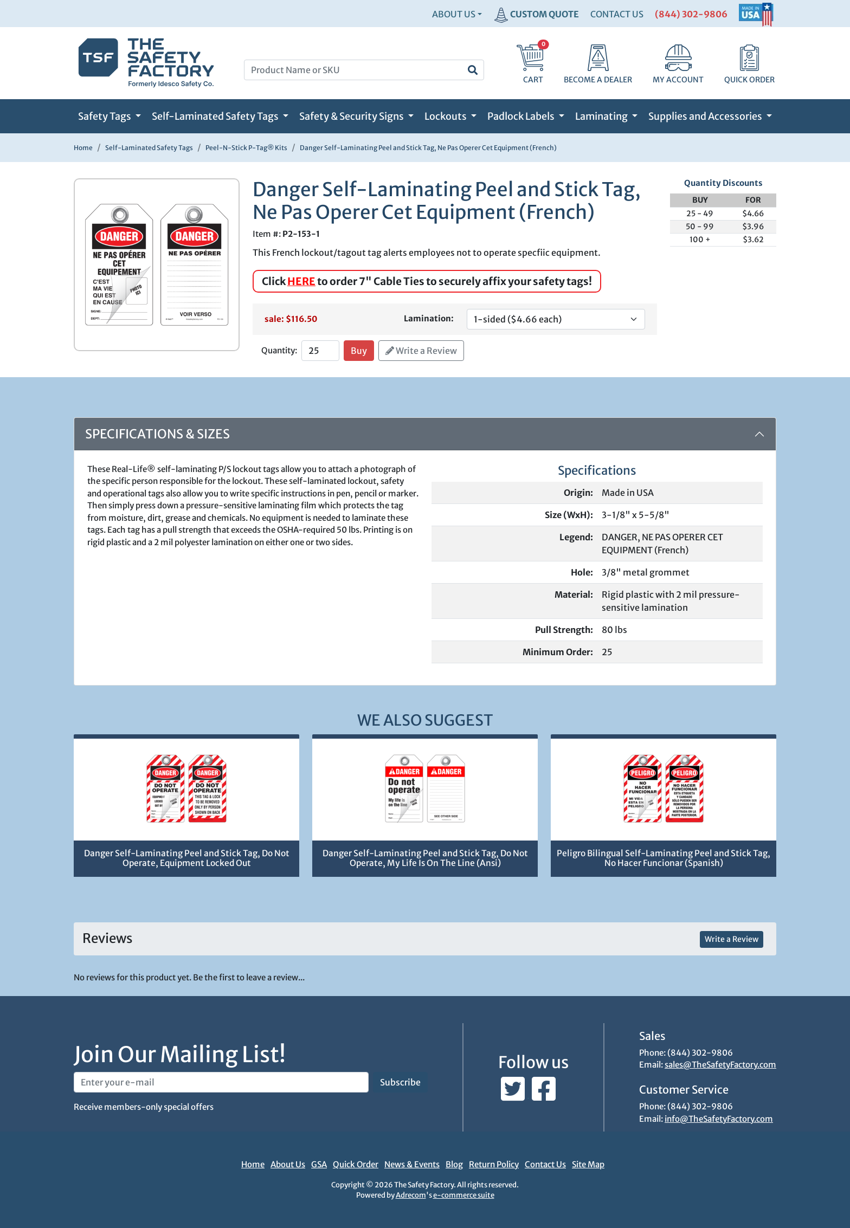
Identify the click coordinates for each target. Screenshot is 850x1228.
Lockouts (446, 116)
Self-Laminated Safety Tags (216, 116)
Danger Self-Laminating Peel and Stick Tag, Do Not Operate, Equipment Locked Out (186, 858)
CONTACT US (616, 14)
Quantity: (279, 350)
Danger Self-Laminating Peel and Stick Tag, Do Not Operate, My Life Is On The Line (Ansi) (425, 858)
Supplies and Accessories (706, 116)
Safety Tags (105, 116)
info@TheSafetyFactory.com (719, 1119)
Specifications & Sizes (157, 434)
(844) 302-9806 (691, 14)
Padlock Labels (521, 116)
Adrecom (411, 1195)
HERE (301, 281)
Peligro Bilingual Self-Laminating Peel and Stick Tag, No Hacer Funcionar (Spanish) (663, 858)
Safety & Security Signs (352, 116)
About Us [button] (453, 14)
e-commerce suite (463, 1195)
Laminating (602, 116)
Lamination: (429, 318)
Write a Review (421, 350)
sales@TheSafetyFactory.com (720, 1064)
